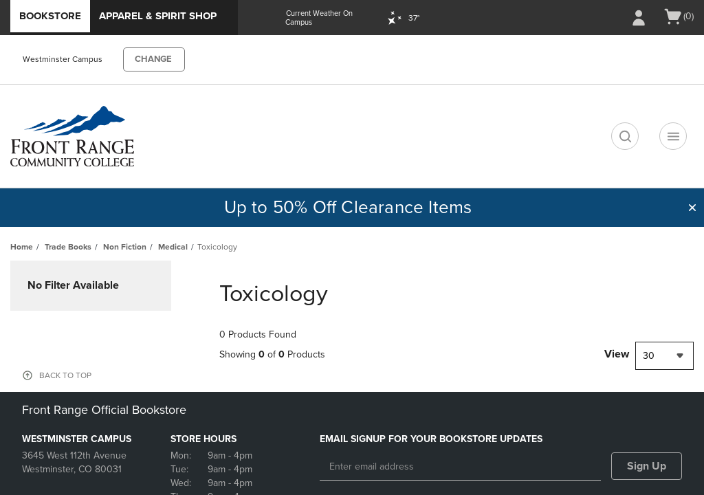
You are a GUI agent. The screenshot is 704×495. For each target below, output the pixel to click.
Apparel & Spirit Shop (158, 16)
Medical (173, 247)
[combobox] (664, 356)
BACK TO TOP (65, 375)
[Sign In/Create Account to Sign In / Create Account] (638, 18)
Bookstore (50, 16)
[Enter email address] (460, 467)
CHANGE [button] (153, 59)
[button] (692, 207)
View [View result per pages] (616, 354)
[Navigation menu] (673, 136)
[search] (625, 136)
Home (21, 247)
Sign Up (646, 466)
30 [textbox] (648, 356)
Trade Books (68, 247)
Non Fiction (124, 247)
